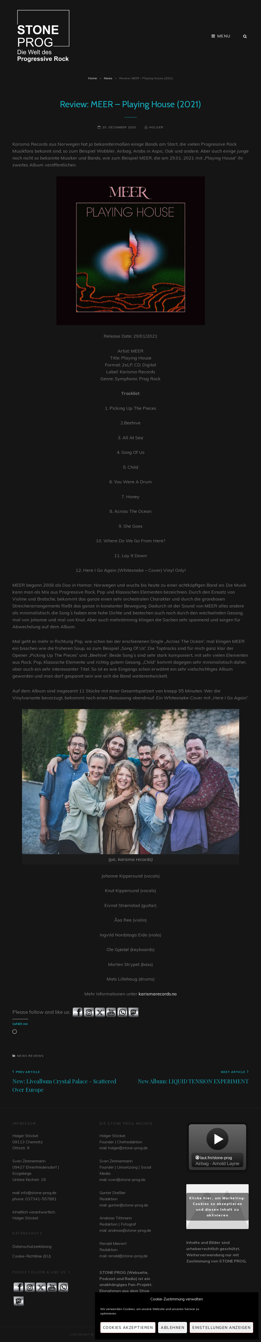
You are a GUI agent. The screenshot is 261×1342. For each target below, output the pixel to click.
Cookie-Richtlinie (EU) (31, 1256)
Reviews (36, 1056)
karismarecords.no (158, 994)
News (108, 78)
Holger (156, 127)
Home (92, 78)
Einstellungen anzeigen (221, 1327)
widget (217, 1148)
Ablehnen (172, 1327)
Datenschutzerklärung (31, 1246)
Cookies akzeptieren (128, 1327)
